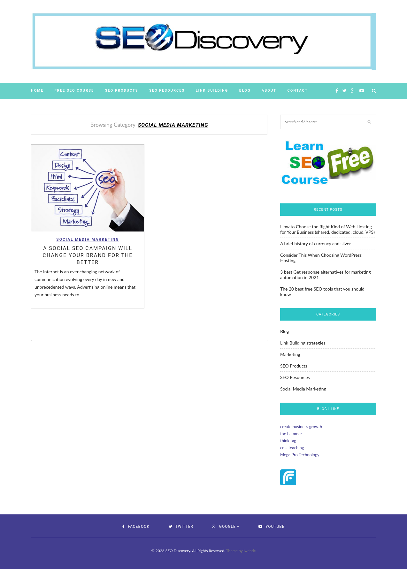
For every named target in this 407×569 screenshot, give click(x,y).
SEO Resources (167, 90)
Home (37, 90)
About (269, 90)
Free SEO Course (74, 90)
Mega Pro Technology (299, 454)
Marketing (290, 354)
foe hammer (291, 433)
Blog (245, 90)
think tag (288, 440)
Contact (298, 90)
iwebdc (249, 550)
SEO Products (121, 90)
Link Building (212, 90)
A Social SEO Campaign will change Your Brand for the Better (88, 255)
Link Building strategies (303, 342)
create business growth (301, 426)
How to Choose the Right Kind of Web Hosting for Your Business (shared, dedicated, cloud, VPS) (327, 229)
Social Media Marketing (87, 239)
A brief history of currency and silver (315, 243)
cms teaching (292, 447)
